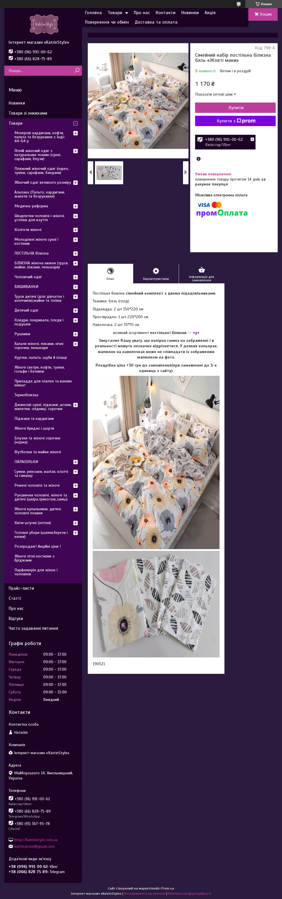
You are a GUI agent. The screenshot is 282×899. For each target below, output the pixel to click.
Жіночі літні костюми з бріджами (34, 558)
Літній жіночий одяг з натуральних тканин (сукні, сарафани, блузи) (37, 154)
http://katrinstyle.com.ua (36, 839)
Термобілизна (26, 394)
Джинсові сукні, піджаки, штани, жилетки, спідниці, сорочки (43, 406)
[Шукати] (77, 71)
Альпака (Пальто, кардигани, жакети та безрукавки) (39, 194)
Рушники (22, 333)
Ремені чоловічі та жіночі (37, 485)
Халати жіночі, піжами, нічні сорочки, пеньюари (38, 345)
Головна (93, 13)
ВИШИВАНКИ (26, 286)
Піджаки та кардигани (34, 418)
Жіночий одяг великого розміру (42, 182)
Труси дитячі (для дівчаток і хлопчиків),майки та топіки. (39, 298)
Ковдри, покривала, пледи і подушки (39, 322)
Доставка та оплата (156, 22)
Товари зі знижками (28, 113)
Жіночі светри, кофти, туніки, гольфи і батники (39, 369)
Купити (236, 108)
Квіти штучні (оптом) (32, 522)
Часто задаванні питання (33, 628)
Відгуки (16, 618)
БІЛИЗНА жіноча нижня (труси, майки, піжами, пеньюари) (41, 265)
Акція (210, 13)
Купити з (236, 121)
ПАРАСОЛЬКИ (26, 461)
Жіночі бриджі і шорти (34, 428)
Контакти (166, 13)
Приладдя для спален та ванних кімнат (43, 383)
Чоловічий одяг (28, 276)
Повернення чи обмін (107, 22)
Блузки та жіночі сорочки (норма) (37, 440)
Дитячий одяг (26, 310)
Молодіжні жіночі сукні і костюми (36, 241)
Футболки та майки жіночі (37, 452)
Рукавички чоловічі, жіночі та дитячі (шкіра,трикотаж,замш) (41, 497)
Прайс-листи (21, 588)
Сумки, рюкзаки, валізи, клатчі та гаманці (41, 473)
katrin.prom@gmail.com (34, 846)
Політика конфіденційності (189, 894)
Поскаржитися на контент (144, 894)
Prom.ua (167, 888)
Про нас (142, 13)
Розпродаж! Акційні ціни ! (37, 546)
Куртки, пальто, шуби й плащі (40, 357)
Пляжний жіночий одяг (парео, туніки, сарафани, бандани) (41, 170)
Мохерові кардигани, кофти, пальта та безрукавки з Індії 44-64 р (39, 136)
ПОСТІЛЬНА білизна (31, 253)
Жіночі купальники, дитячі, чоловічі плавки (38, 511)
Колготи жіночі (27, 229)
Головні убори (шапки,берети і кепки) (41, 534)
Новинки (190, 13)
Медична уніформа (31, 206)
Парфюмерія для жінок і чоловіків (36, 572)
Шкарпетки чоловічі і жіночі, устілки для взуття (39, 217)
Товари (115, 13)
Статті (15, 598)
